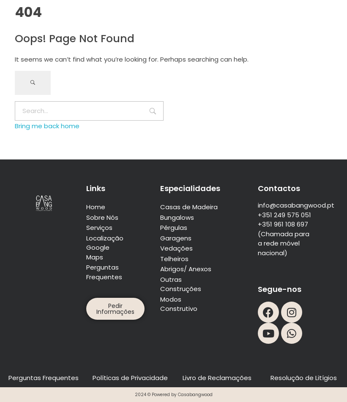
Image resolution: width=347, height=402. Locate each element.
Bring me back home (47, 125)
